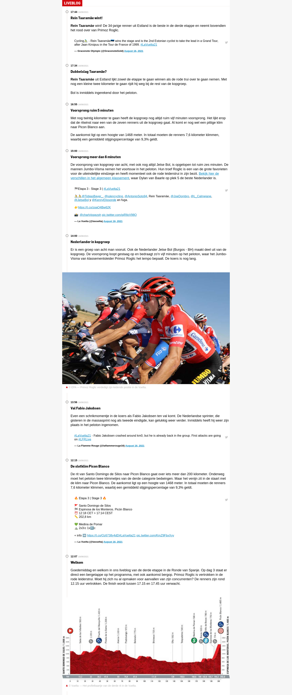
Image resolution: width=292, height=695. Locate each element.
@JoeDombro (180, 196)
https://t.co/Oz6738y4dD (103, 535)
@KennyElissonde (104, 200)
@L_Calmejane (201, 196)
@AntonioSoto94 (136, 196)
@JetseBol (81, 200)
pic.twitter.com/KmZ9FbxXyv (155, 535)
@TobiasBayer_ (92, 196)
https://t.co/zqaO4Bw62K (94, 207)
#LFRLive (84, 439)
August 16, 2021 (133, 51)
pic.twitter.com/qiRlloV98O (119, 214)
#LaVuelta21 (148, 44)
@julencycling (113, 196)
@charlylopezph (90, 214)
